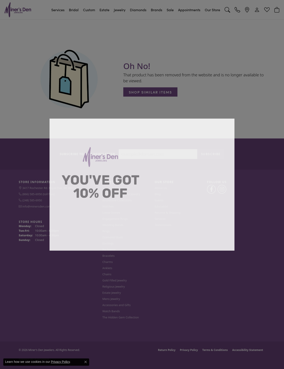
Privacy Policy (60, 361)
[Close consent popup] (85, 362)
